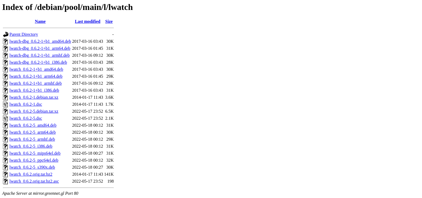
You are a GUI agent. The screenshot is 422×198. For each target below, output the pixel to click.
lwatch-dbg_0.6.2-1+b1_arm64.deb (39, 48)
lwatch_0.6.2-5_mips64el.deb (35, 153)
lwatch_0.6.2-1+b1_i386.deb (34, 90)
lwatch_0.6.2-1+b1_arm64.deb (35, 76)
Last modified (87, 21)
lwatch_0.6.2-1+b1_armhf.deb (35, 83)
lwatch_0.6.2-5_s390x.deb (32, 167)
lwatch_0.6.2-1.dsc (25, 104)
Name (40, 21)
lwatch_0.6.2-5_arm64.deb (32, 132)
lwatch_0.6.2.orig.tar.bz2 (30, 174)
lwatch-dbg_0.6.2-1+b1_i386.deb (38, 62)
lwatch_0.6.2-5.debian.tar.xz (33, 111)
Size (109, 21)
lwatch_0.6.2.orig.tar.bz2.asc (34, 181)
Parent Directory (23, 34)
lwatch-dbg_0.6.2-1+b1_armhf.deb (39, 55)
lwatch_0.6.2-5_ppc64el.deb (33, 160)
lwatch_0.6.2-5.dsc (25, 118)
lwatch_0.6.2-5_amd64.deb (33, 125)
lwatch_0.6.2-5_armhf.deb (32, 139)
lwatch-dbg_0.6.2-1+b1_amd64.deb (40, 41)
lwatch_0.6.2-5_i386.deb (30, 146)
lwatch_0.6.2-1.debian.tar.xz (33, 97)
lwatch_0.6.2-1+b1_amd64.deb (36, 69)
